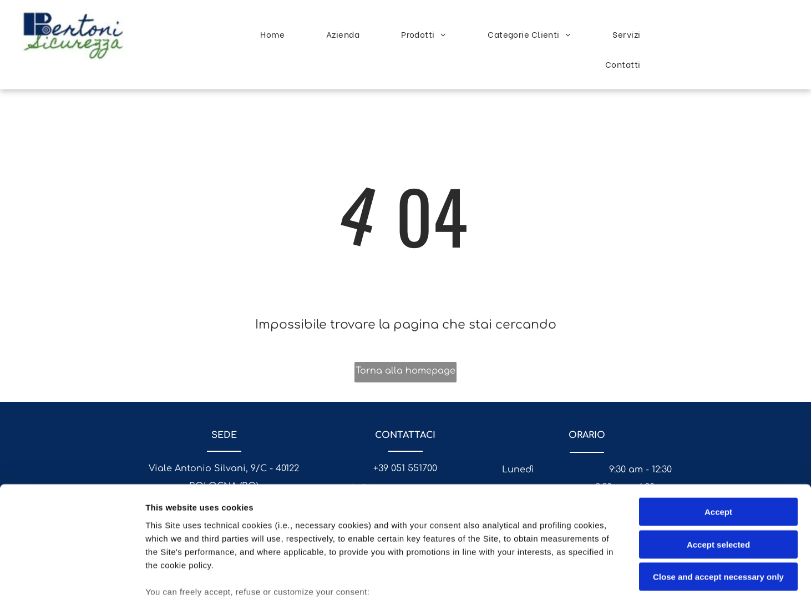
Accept (718, 443)
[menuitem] (277, 34)
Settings (564, 593)
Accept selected (718, 476)
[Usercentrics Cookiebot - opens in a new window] (71, 593)
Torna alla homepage (405, 371)
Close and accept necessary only (718, 508)
